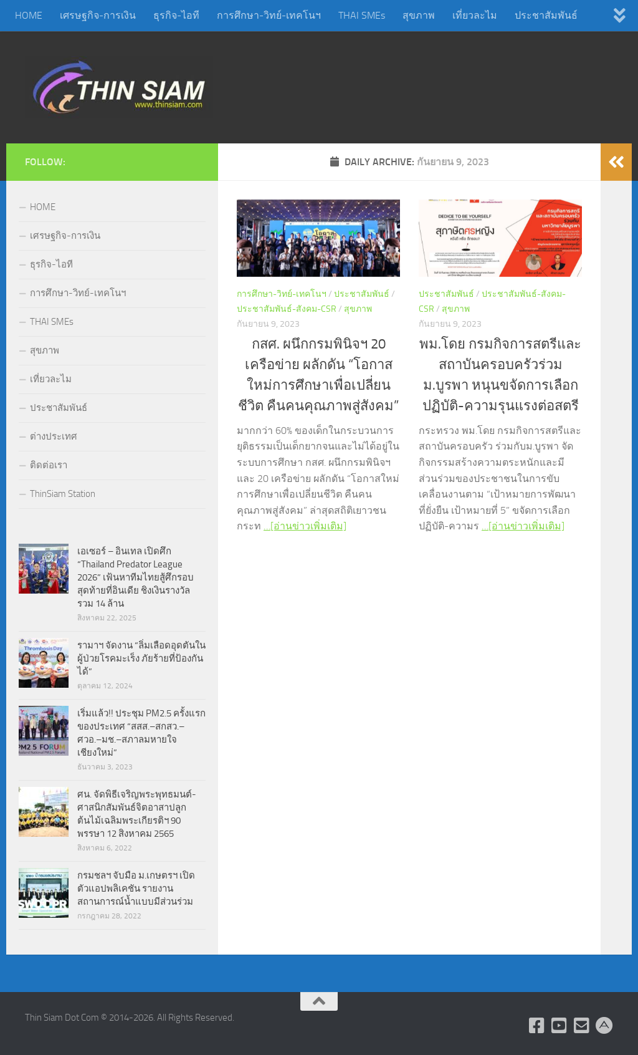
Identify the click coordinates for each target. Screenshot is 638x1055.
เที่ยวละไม (474, 15)
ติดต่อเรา (48, 465)
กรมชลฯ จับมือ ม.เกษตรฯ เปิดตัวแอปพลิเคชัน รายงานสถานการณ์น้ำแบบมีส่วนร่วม (136, 888)
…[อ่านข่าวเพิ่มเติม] (305, 526)
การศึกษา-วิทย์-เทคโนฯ (269, 15)
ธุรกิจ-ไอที (176, 15)
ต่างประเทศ (53, 436)
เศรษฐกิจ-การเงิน (98, 15)
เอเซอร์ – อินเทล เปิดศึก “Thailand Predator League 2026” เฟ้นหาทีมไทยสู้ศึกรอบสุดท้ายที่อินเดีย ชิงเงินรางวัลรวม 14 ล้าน (135, 577)
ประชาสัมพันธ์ (546, 15)
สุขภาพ (418, 15)
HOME (28, 15)
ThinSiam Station (62, 493)
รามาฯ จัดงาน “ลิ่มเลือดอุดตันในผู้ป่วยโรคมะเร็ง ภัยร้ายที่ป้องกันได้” (141, 658)
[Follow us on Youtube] (559, 1025)
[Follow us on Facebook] (537, 1025)
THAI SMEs (361, 15)
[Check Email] (582, 1025)
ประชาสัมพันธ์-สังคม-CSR (286, 309)
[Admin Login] (604, 1025)
